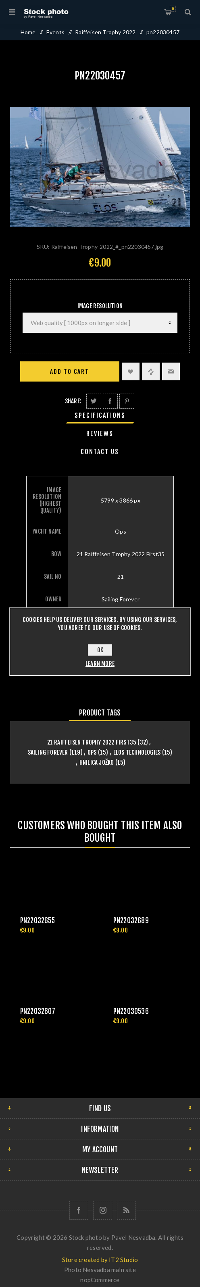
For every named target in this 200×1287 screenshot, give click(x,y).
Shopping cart (173, 9)
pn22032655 (37, 920)
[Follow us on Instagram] (102, 1210)
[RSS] (126, 1210)
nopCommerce (99, 1279)
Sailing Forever (48, 752)
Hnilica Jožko (96, 762)
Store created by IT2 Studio (100, 1259)
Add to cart (69, 371)
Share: (73, 401)
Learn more (100, 663)
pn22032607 (37, 1011)
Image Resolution (100, 306)
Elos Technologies (136, 752)
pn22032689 (131, 920)
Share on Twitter (93, 401)
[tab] (100, 415)
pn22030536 (131, 1011)
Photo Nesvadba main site (100, 1269)
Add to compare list (151, 371)
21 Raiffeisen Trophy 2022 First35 (92, 742)
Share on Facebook (110, 401)
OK (100, 650)
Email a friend (171, 371)
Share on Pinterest (126, 401)
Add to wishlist (131, 371)
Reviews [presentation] (99, 434)
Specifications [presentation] (100, 415)
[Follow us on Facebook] (78, 1210)
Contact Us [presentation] (100, 452)
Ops (92, 752)
